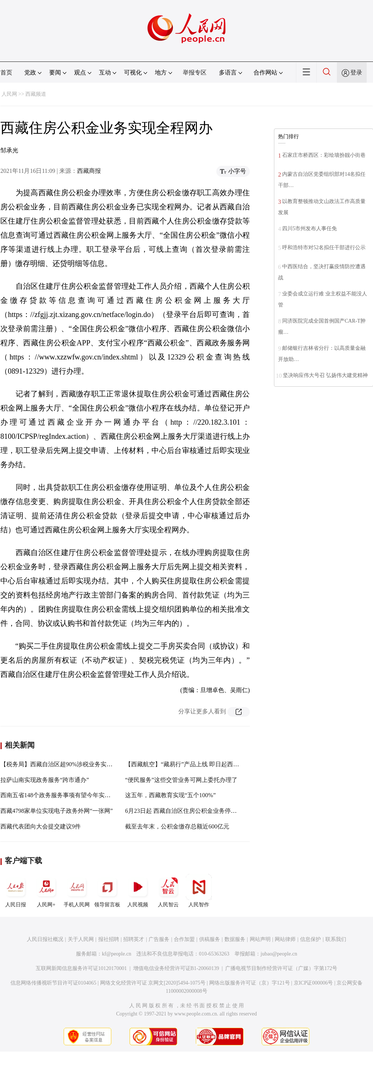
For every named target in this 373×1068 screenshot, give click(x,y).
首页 (6, 72)
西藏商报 (89, 171)
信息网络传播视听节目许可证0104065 (53, 983)
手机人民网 (77, 890)
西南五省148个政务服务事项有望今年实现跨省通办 (67, 795)
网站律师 (285, 939)
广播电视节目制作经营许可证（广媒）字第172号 (281, 968)
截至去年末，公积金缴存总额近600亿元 (177, 826)
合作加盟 (184, 939)
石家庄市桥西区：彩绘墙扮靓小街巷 (324, 155)
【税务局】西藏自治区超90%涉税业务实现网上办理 (68, 764)
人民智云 (168, 890)
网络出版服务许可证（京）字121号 (249, 983)
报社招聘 (108, 939)
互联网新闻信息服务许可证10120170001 (81, 968)
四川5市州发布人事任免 (309, 228)
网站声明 (260, 939)
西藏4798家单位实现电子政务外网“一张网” (56, 811)
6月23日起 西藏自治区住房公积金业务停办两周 (187, 811)
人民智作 (199, 890)
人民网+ (46, 890)
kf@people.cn (116, 954)
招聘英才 (133, 939)
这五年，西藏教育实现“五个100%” (170, 795)
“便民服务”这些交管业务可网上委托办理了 (181, 780)
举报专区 (195, 72)
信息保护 (310, 939)
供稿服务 (209, 939)
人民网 (9, 94)
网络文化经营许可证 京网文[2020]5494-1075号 (153, 983)
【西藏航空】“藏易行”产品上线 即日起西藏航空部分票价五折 (206, 764)
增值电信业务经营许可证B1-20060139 (176, 968)
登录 (356, 72)
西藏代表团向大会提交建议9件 (40, 826)
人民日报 (16, 890)
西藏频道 (35, 94)
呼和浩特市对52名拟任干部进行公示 (324, 247)
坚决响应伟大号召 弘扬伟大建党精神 (325, 375)
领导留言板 (107, 890)
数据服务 (234, 939)
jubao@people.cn (279, 954)
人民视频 (138, 890)
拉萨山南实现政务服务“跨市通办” (44, 780)
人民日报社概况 (45, 939)
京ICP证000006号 (313, 983)
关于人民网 (81, 939)
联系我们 (335, 939)
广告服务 (159, 939)
